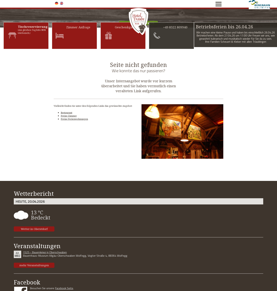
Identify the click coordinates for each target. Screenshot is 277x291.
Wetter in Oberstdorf (34, 229)
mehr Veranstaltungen (34, 265)
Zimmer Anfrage (78, 27)
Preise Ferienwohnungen (74, 119)
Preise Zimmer (69, 115)
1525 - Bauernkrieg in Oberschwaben (45, 252)
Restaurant (66, 112)
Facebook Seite (64, 288)
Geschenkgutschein (129, 27)
